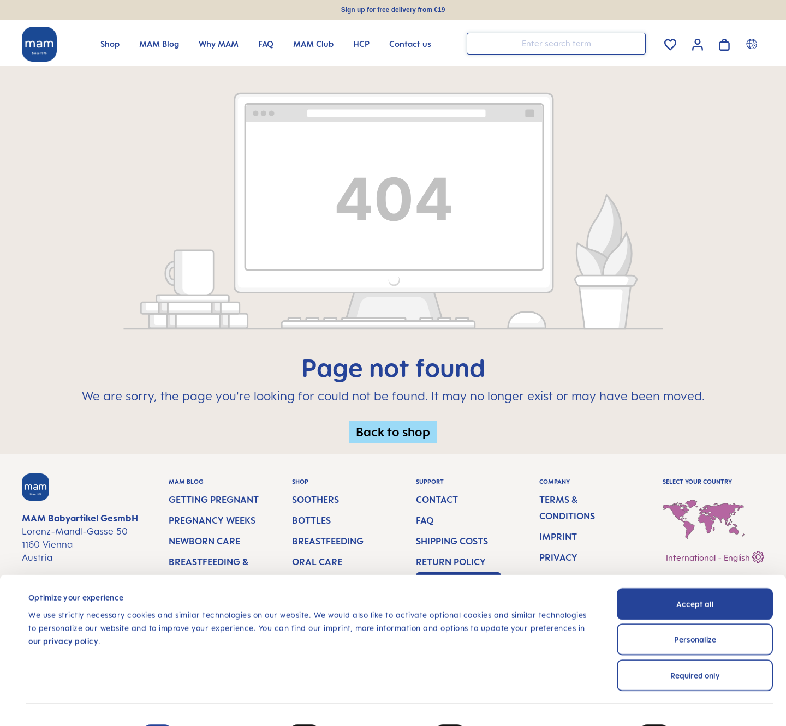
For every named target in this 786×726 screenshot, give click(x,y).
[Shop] (110, 44)
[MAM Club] (313, 44)
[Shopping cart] (724, 42)
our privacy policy (63, 603)
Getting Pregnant (214, 499)
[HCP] (361, 44)
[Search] (634, 42)
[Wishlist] (670, 42)
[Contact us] (410, 44)
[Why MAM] (219, 44)
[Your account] (698, 43)
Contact (437, 499)
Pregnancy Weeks (212, 520)
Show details (722, 704)
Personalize (695, 602)
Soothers (315, 499)
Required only (695, 638)
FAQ (424, 520)
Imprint (558, 536)
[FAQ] (265, 44)
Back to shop (393, 431)
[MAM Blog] (159, 44)
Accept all (695, 566)
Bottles (311, 520)
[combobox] (556, 44)
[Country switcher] (753, 43)
